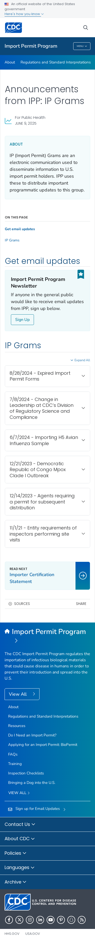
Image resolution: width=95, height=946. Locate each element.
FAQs (12, 754)
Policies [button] (16, 853)
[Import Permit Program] (47, 636)
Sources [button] (22, 603)
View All (18, 694)
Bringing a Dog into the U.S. (31, 782)
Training (15, 763)
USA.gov (32, 933)
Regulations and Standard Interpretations (56, 62)
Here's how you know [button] (24, 13)
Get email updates (20, 229)
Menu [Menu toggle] (82, 46)
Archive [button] (16, 882)
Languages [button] (20, 867)
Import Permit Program (31, 46)
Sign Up (22, 319)
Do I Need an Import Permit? (32, 735)
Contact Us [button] (20, 824)
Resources (16, 725)
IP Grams (12, 240)
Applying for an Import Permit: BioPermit (42, 744)
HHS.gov (12, 933)
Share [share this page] (81, 603)
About (10, 62)
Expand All (82, 360)
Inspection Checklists (26, 773)
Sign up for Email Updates (37, 808)
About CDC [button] (20, 839)
